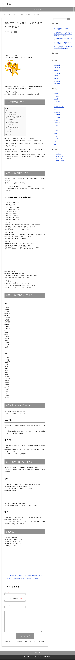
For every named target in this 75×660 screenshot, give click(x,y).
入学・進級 (57, 118)
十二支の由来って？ (11, 113)
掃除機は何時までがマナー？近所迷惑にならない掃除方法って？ (26, 575)
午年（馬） (11, 125)
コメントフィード (61, 158)
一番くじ (56, 134)
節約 (55, 142)
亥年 (10, 133)
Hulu (55, 110)
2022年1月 (57, 68)
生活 (15, 32)
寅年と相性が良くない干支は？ (14, 128)
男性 (12, 121)
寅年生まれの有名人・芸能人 (13, 118)
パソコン (56, 131)
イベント (56, 96)
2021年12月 (57, 70)
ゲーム (56, 104)
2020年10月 (57, 78)
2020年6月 (57, 81)
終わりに (8, 135)
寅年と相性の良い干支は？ (12, 123)
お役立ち (56, 120)
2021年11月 (57, 73)
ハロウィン (57, 112)
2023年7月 (57, 65)
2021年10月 (57, 76)
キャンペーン (57, 102)
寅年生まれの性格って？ (12, 114)
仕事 (55, 136)
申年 (10, 131)
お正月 (56, 126)
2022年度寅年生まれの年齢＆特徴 (16, 116)
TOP (6, 15)
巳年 (10, 130)
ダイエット (57, 123)
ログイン (58, 154)
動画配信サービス (59, 107)
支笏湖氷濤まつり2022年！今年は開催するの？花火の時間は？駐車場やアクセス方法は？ (63, 34)
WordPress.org (60, 160)
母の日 (56, 99)
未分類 (56, 94)
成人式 (56, 139)
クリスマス (57, 115)
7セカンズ (8, 3)
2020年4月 (57, 84)
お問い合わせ (37, 9)
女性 (12, 120)
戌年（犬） (11, 126)
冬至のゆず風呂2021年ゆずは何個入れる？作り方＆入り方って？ (24, 579)
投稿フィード (59, 156)
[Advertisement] (25, 45)
